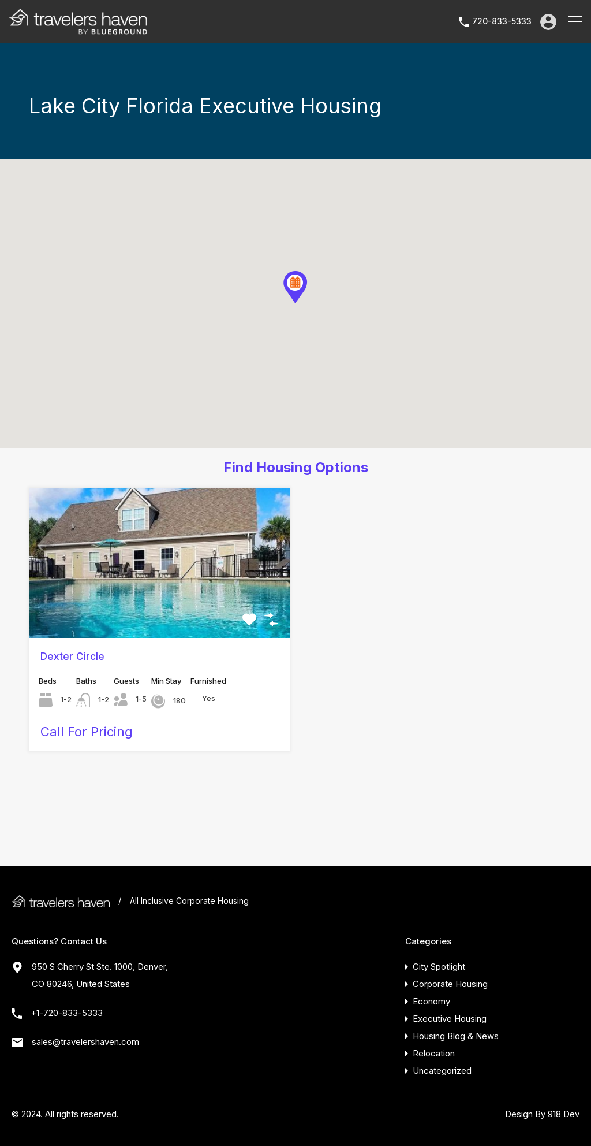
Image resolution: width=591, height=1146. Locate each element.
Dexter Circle (72, 656)
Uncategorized (442, 1070)
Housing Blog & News (456, 1035)
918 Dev (563, 1113)
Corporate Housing (450, 983)
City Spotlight (439, 966)
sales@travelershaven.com (85, 1041)
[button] (295, 287)
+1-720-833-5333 (67, 1012)
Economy (431, 1001)
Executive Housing (450, 1018)
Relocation (434, 1053)
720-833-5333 (502, 21)
